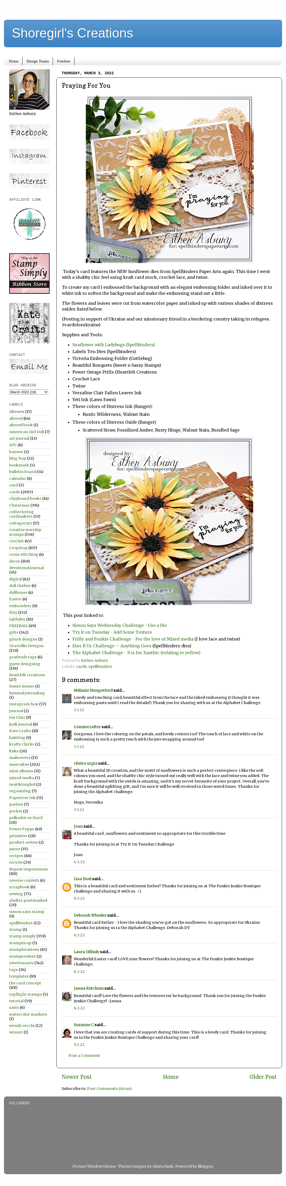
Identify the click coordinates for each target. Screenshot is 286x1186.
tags (13, 969)
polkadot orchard (26, 817)
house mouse (21, 686)
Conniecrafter (87, 727)
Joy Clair (17, 717)
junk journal (20, 724)
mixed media (21, 777)
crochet (16, 541)
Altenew (16, 411)
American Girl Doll (26, 431)
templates (19, 976)
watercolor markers (28, 1014)
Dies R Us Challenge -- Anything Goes (111, 645)
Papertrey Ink (22, 797)
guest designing (24, 664)
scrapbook (19, 887)
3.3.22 (79, 709)
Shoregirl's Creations (72, 33)
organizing (20, 791)
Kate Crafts (20, 730)
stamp (15, 929)
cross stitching (23, 554)
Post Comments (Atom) (109, 1088)
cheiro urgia (85, 763)
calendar (17, 478)
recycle (16, 862)
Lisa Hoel (82, 879)
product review (23, 842)
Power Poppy (21, 829)
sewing (16, 893)
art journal (19, 438)
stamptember (22, 956)
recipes (16, 855)
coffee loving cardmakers (21, 514)
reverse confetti (24, 880)
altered (16, 418)
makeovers (19, 757)
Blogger (205, 1166)
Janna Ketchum (89, 988)
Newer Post (77, 1077)
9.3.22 (79, 1044)
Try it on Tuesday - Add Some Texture (112, 632)
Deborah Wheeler (90, 915)
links (14, 751)
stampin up (20, 943)
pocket (15, 811)
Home (14, 61)
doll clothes (20, 585)
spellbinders (100, 666)
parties (16, 804)
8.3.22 (79, 971)
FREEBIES (18, 625)
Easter (15, 599)
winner (16, 1032)
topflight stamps (25, 994)
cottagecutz (20, 523)
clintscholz (162, 1166)
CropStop (18, 547)
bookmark (19, 465)
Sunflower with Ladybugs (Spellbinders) (114, 344)
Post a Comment (84, 1055)
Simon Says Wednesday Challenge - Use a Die (119, 625)
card (13, 485)
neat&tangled (22, 784)
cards (81, 666)
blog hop (17, 458)
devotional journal (26, 567)
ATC (13, 445)
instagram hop (23, 704)
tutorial (16, 1001)
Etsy (13, 612)
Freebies (63, 61)
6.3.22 (79, 898)
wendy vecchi (22, 1025)
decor (14, 561)
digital (15, 579)
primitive (18, 835)
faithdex (17, 619)
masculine (19, 764)
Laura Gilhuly (86, 951)
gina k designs (23, 639)
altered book (21, 425)
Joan (78, 826)
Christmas (19, 505)
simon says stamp (26, 911)
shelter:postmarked (28, 900)
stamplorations (24, 949)
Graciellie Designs (26, 645)
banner (16, 451)
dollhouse (18, 592)
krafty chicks (21, 744)
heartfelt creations (27, 675)
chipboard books (25, 498)
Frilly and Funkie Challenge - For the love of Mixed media (132, 639)
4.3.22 (79, 861)
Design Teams (38, 61)
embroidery (20, 606)
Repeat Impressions (28, 869)
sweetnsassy (21, 963)
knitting (17, 737)
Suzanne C (84, 1024)
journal (16, 711)
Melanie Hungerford (93, 690)
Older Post (263, 1077)
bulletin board (22, 471)
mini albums (21, 771)
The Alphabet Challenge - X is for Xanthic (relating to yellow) (136, 652)
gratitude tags (23, 657)
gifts (13, 632)
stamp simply (22, 936)
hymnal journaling (27, 693)
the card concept (25, 983)
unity (14, 1007)
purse (14, 849)
